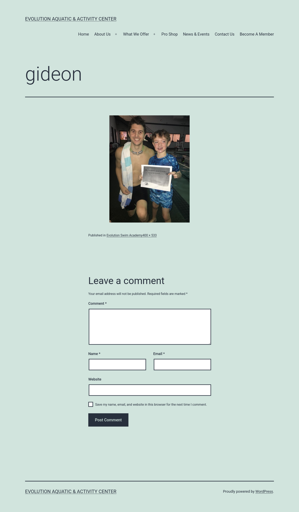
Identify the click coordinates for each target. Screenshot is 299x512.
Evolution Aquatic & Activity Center (70, 19)
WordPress (264, 491)
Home (83, 34)
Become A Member (257, 34)
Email (159, 354)
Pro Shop (170, 34)
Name (94, 354)
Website (94, 379)
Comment (97, 303)
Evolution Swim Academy (124, 235)
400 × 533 (149, 235)
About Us (102, 34)
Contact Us (224, 34)
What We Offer (136, 34)
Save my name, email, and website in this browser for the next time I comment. (151, 404)
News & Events (196, 34)
